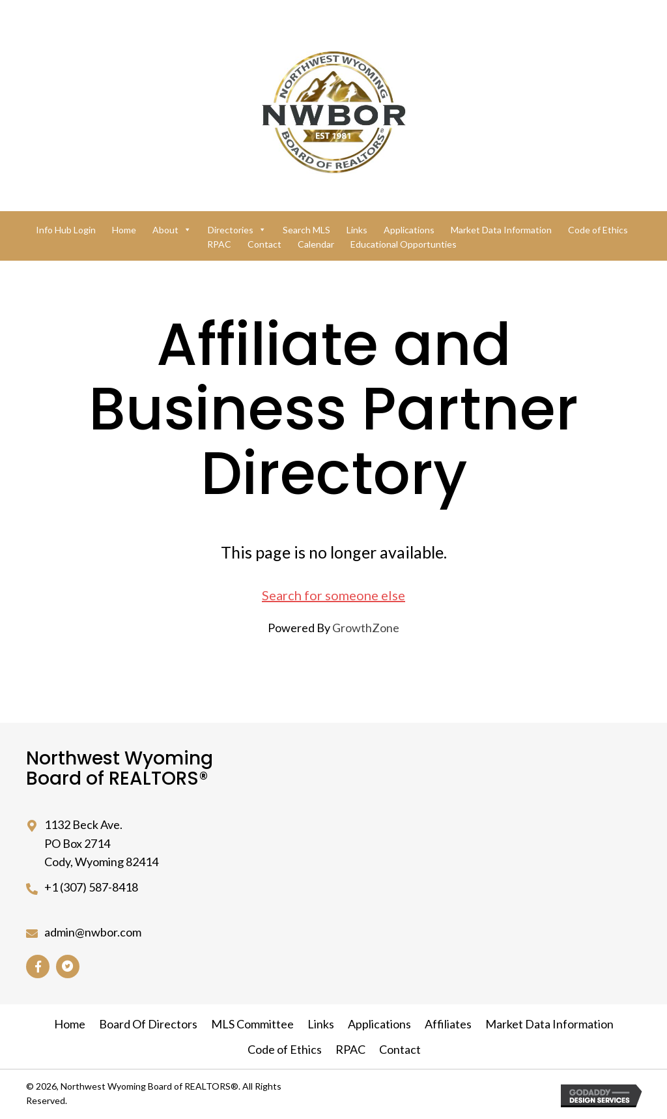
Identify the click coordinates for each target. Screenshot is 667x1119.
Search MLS (306, 230)
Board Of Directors (148, 1024)
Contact (264, 244)
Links (357, 230)
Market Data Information (501, 230)
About (172, 230)
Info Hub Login (66, 230)
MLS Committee (252, 1024)
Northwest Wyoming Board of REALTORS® (119, 768)
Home (124, 230)
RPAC (219, 244)
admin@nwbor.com (92, 932)
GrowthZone (365, 627)
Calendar (316, 244)
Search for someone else (333, 595)
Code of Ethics (598, 230)
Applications (409, 230)
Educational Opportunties (403, 244)
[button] (38, 966)
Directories (237, 230)
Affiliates (448, 1024)
